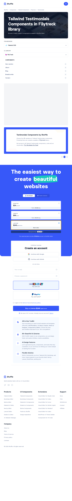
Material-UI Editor (9, 452)
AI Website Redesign (10, 464)
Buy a (36, 355)
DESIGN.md (63, 449)
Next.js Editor (7, 455)
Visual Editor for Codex (44, 446)
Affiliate (62, 455)
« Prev (37, 90)
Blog (5, 478)
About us (6, 474)
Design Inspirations (25, 461)
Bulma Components (25, 455)
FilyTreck (29, 86)
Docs (61, 442)
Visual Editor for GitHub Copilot (47, 452)
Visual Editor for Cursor (44, 449)
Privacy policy (8, 484)
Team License (42, 242)
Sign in (51, 360)
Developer (29, 242)
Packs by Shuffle (25, 458)
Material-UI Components (27, 449)
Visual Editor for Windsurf (45, 455)
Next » (43, 90)
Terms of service (9, 481)
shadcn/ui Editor (8, 461)
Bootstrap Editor (8, 446)
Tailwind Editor (8, 442)
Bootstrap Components (26, 446)
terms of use (26, 349)
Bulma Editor (7, 449)
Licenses (6, 487)
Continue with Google (36, 301)
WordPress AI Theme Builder (46, 461)
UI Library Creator (43, 372)
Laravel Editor (8, 458)
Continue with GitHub (36, 306)
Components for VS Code (45, 464)
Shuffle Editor (32, 372)
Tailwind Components (26, 442)
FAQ (61, 446)
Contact (62, 452)
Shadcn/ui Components (27, 452)
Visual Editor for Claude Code (46, 442)
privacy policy (37, 349)
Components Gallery (34, 374)
